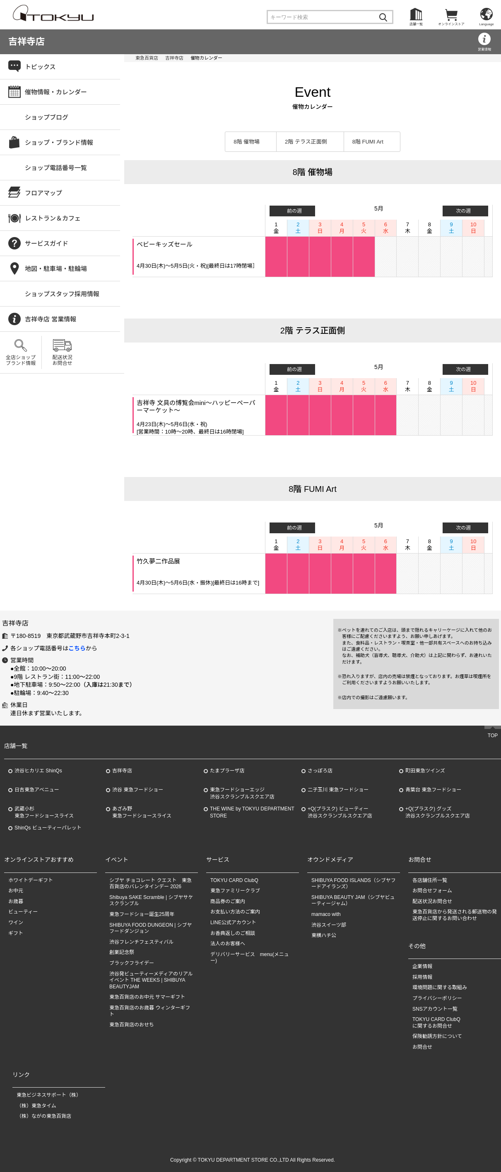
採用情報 (422, 977)
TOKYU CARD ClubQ (234, 880)
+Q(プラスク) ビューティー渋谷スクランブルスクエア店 (340, 812)
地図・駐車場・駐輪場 (56, 268)
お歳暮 (15, 901)
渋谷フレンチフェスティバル (141, 942)
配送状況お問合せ (62, 360)
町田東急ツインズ (425, 771)
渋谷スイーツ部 (328, 925)
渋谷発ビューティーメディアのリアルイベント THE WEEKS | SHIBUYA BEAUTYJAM (151, 980)
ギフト (15, 933)
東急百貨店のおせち (131, 1025)
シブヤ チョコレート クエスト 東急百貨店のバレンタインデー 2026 (150, 883)
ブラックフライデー (131, 963)
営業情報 (484, 49)
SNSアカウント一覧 (435, 1009)
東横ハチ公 (323, 935)
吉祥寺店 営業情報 (50, 319)
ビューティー (23, 912)
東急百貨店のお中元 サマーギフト (147, 997)
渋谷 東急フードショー (137, 790)
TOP (493, 736)
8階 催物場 (247, 142)
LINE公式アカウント (233, 922)
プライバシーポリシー (437, 998)
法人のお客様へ (227, 944)
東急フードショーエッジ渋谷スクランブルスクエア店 (242, 793)
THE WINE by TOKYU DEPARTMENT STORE (252, 812)
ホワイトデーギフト (30, 880)
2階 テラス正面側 (306, 142)
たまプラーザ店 (227, 771)
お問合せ (422, 1047)
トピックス (40, 66)
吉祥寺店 (26, 41)
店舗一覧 (416, 24)
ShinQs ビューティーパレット (48, 828)
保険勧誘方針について (437, 1036)
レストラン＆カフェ (53, 218)
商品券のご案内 (227, 901)
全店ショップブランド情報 (21, 360)
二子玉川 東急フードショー (338, 790)
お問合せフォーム (432, 891)
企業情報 (422, 966)
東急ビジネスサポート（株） (49, 1095)
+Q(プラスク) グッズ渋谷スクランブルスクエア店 (437, 812)
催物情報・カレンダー (56, 92)
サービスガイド (46, 243)
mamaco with (326, 914)
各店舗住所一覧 (429, 880)
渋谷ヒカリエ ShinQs (38, 771)
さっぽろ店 (320, 771)
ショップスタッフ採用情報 (62, 293)
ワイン (15, 922)
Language (486, 24)
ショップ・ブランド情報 (59, 142)
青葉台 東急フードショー (433, 790)
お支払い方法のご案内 (235, 912)
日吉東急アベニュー (36, 790)
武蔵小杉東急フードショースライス (44, 812)
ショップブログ (46, 117)
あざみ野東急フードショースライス (141, 812)
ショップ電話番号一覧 (56, 167)
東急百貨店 (146, 57)
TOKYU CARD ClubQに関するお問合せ (436, 1022)
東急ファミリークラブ (235, 891)
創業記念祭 (121, 952)
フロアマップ (43, 193)
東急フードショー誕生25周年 (141, 914)
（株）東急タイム (36, 1106)
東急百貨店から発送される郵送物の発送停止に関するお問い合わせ (454, 915)
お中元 (15, 891)
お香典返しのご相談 (232, 933)
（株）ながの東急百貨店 (44, 1116)
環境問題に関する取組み (439, 987)
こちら (77, 648)
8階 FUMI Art (367, 142)
